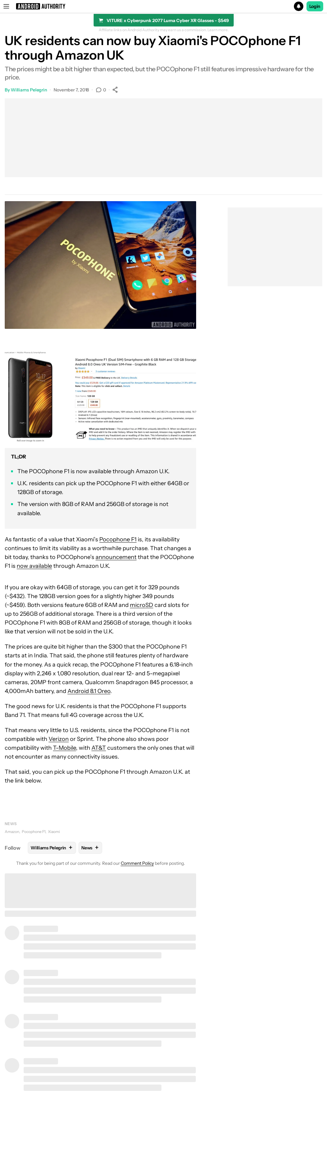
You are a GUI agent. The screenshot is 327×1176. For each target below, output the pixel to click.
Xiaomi (54, 831)
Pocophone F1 (118, 539)
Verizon (59, 739)
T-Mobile (64, 747)
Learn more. (218, 30)
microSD (141, 605)
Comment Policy (137, 863)
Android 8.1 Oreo (88, 691)
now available (34, 565)
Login (315, 6)
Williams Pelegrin (29, 90)
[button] (163, 6)
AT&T (98, 747)
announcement (116, 557)
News (11, 823)
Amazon (12, 831)
